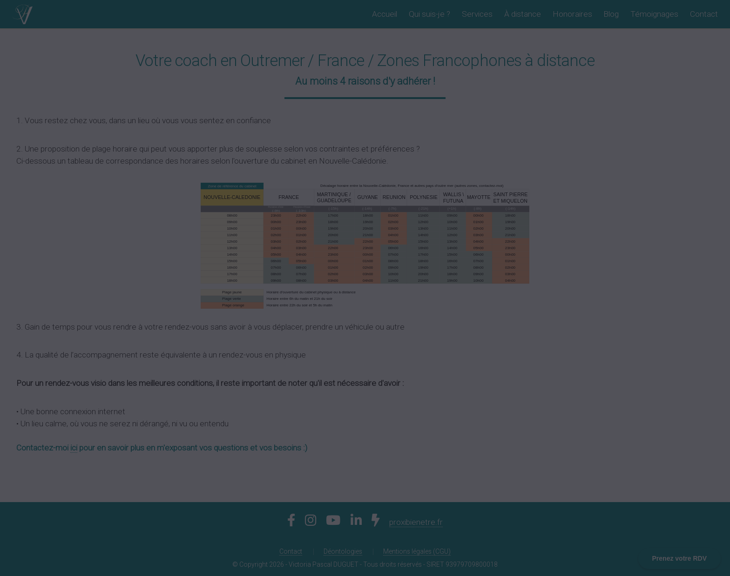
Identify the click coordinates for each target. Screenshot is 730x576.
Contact (704, 14)
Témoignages (654, 14)
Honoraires (572, 14)
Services (477, 14)
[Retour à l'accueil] (22, 14)
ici (73, 447)
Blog (611, 14)
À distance (522, 14)
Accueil (384, 14)
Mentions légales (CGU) (417, 551)
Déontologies (343, 551)
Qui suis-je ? (429, 14)
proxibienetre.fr (416, 522)
